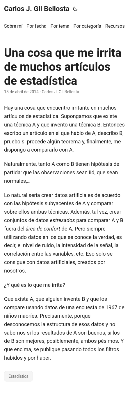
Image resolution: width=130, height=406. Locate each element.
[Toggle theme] (75, 8)
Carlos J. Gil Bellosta (37, 9)
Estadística (18, 376)
